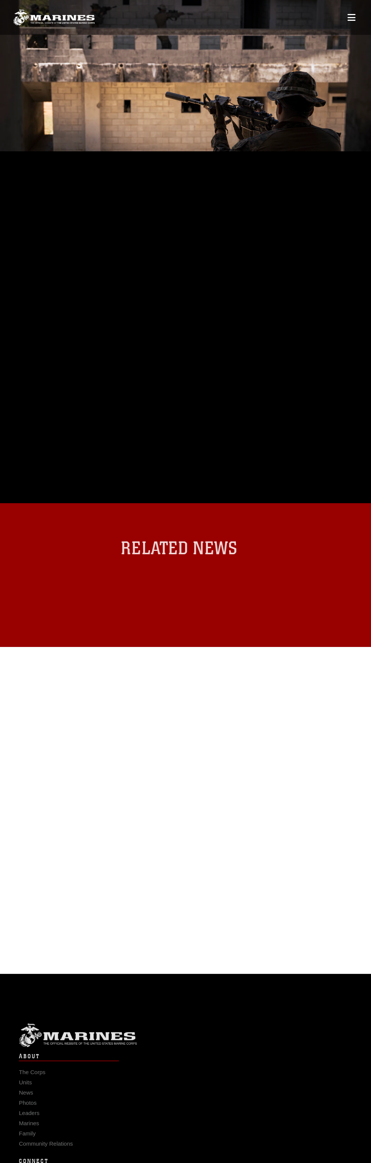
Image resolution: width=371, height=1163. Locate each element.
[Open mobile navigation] (351, 17)
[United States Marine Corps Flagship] (54, 17)
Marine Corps (185, 1039)
